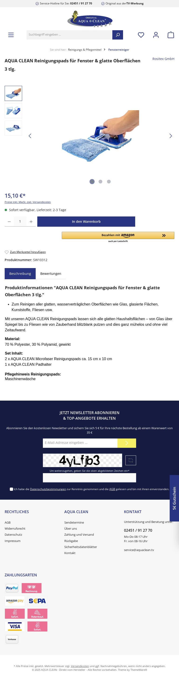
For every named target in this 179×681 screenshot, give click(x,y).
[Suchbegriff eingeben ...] (70, 35)
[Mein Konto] (156, 35)
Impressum (13, 541)
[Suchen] (117, 35)
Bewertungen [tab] (50, 273)
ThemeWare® (139, 669)
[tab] (20, 273)
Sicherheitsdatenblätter (80, 547)
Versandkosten (80, 666)
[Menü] (11, 35)
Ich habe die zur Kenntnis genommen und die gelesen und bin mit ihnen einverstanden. (91, 489)
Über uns (70, 529)
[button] (118, 237)
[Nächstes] (170, 135)
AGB (112, 489)
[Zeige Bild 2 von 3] (100, 181)
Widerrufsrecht (15, 529)
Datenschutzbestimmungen (48, 489)
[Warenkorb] (169, 35)
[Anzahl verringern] (9, 221)
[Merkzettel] (141, 35)
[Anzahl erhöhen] (31, 221)
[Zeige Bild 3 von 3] (109, 181)
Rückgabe (71, 541)
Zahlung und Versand (79, 535)
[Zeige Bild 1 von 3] (92, 181)
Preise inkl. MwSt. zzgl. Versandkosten (28, 202)
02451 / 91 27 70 (81, 3)
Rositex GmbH (163, 59)
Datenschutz (13, 535)
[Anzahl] (20, 221)
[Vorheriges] (30, 135)
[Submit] (126, 443)
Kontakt (70, 553)
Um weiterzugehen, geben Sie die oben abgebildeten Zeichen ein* (89, 470)
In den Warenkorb (86, 221)
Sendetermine (74, 523)
